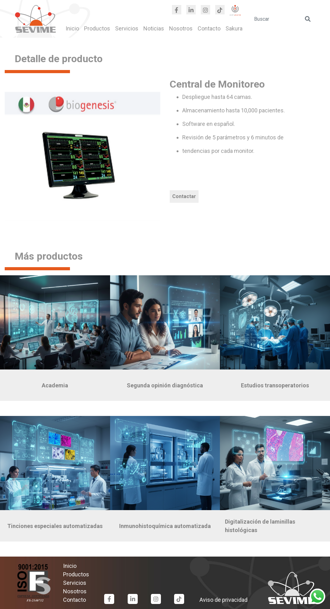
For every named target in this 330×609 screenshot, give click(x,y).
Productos (97, 28)
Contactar (184, 196)
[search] (282, 19)
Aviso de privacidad (224, 599)
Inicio (72, 28)
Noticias (153, 28)
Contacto (209, 28)
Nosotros (181, 28)
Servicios (126, 28)
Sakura (234, 28)
